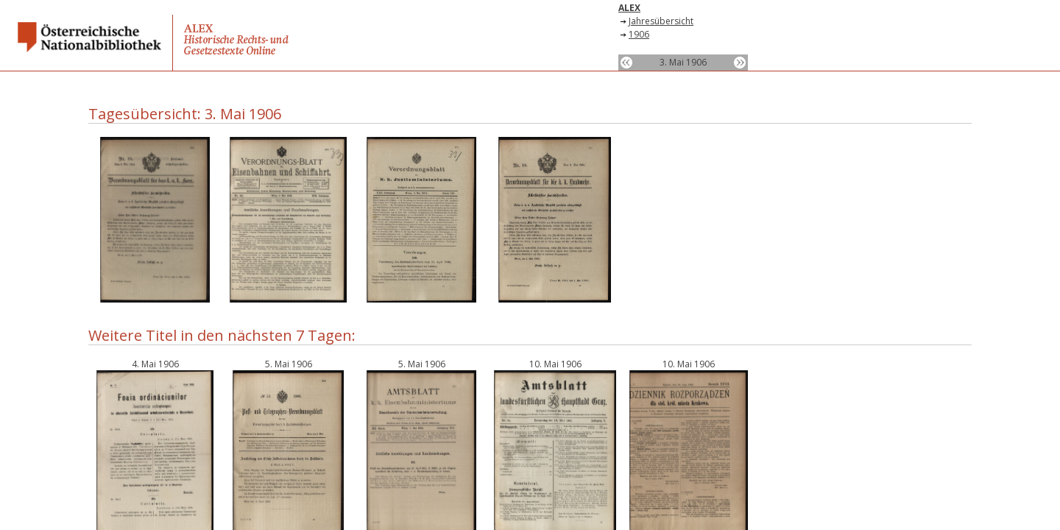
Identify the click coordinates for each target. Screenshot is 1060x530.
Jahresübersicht (661, 21)
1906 (639, 34)
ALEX (629, 7)
